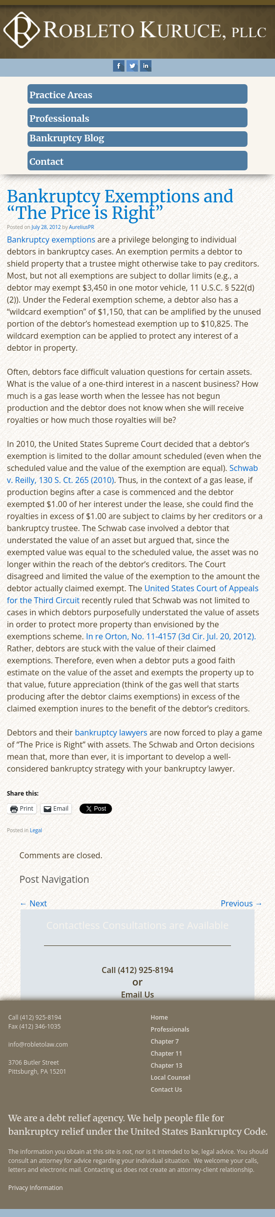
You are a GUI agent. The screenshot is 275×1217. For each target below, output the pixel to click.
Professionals (60, 118)
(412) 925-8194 (146, 970)
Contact (47, 161)
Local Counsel (170, 1077)
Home (159, 1017)
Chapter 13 (166, 1065)
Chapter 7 (164, 1041)
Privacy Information (35, 1187)
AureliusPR (81, 226)
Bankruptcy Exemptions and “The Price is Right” (120, 204)
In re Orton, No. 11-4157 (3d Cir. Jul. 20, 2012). (171, 636)
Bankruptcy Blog (67, 138)
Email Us (137, 994)
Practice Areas (61, 95)
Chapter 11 (166, 1053)
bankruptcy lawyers (111, 732)
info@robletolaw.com (38, 1044)
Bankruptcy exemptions (51, 239)
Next (33, 903)
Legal (36, 830)
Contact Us (166, 1089)
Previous (241, 903)
